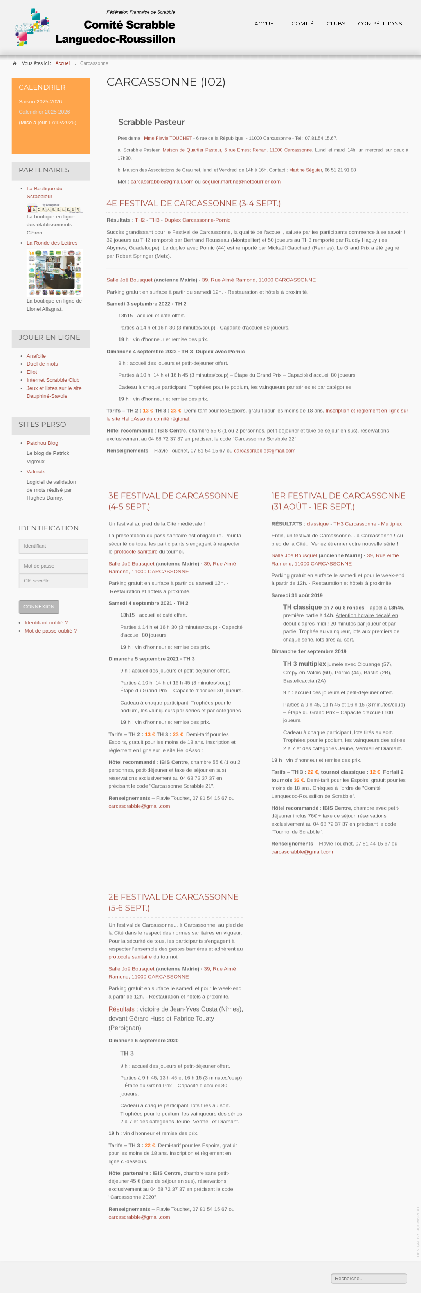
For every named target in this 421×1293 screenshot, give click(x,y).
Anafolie (33, 356)
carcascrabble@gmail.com (162, 181)
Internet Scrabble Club (50, 380)
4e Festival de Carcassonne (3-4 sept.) (193, 202)
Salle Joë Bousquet (129, 279)
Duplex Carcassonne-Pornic (197, 219)
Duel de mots (40, 364)
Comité (302, 23)
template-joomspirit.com (418, 1231)
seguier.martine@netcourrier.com (241, 181)
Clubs (336, 23)
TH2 (140, 219)
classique (318, 523)
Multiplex (391, 523)
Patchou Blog (40, 443)
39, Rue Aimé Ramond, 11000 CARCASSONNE (259, 279)
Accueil (266, 23)
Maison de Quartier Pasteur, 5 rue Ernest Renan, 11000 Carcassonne (237, 149)
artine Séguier (307, 169)
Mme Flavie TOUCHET (168, 138)
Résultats (121, 1008)
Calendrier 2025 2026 (42, 112)
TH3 (155, 219)
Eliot (29, 372)
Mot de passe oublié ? (48, 631)
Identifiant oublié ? (43, 623)
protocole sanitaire (136, 551)
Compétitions (380, 23)
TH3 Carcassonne (354, 523)
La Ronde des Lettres (49, 243)
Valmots (33, 471)
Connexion (36, 607)
